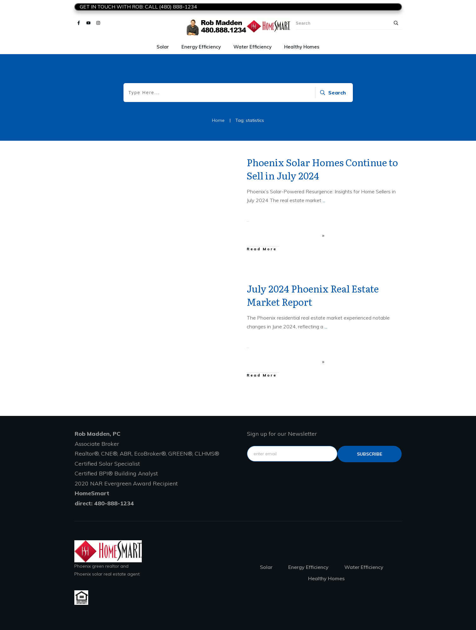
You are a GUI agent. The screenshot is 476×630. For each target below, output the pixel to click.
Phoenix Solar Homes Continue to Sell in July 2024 (322, 168)
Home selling (215, 286)
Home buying (187, 286)
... (324, 200)
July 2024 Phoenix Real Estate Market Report (313, 295)
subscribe (369, 454)
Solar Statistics (212, 160)
